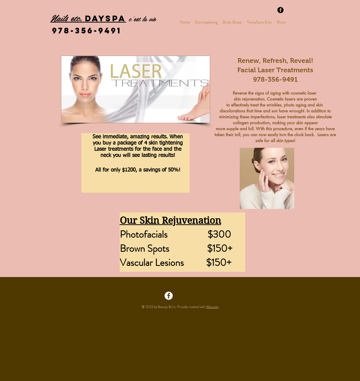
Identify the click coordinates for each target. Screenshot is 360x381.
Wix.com (212, 306)
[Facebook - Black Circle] (280, 10)
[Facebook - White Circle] (169, 296)
